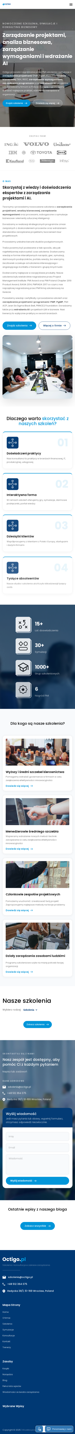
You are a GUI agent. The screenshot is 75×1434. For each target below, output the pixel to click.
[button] (70, 5)
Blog (5, 1380)
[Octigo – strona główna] (16, 4)
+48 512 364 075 (14, 1099)
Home (6, 1312)
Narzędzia (8, 1374)
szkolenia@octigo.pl (17, 1093)
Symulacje (8, 1329)
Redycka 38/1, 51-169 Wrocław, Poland (27, 1105)
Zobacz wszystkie (38, 1226)
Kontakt (6, 1341)
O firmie (6, 1317)
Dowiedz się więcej (47, 103)
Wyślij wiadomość (23, 1187)
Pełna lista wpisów (12, 1386)
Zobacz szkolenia (38, 1030)
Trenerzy (7, 1347)
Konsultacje (9, 1335)
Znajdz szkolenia (16, 103)
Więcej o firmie (54, 331)
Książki (6, 1368)
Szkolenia (7, 1323)
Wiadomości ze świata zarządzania (21, 1392)
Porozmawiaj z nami (59, 1429)
